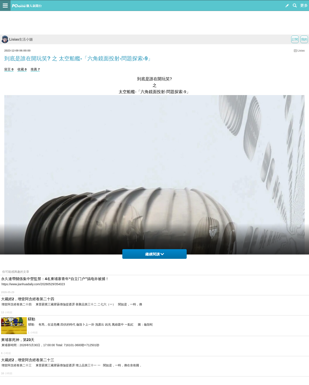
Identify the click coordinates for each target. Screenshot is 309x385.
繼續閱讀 (154, 254)
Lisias (301, 50)
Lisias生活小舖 (17, 39)
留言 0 (9, 69)
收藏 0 (22, 69)
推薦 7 (35, 69)
